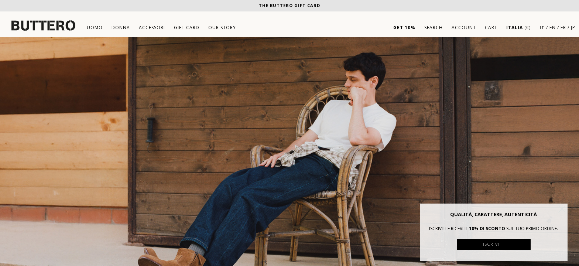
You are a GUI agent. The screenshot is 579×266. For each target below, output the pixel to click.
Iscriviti (493, 244)
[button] (562, 209)
